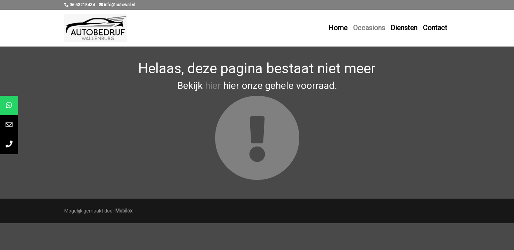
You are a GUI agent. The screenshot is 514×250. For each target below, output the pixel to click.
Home (338, 28)
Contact (435, 28)
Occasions (369, 28)
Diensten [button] (404, 28)
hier (213, 85)
